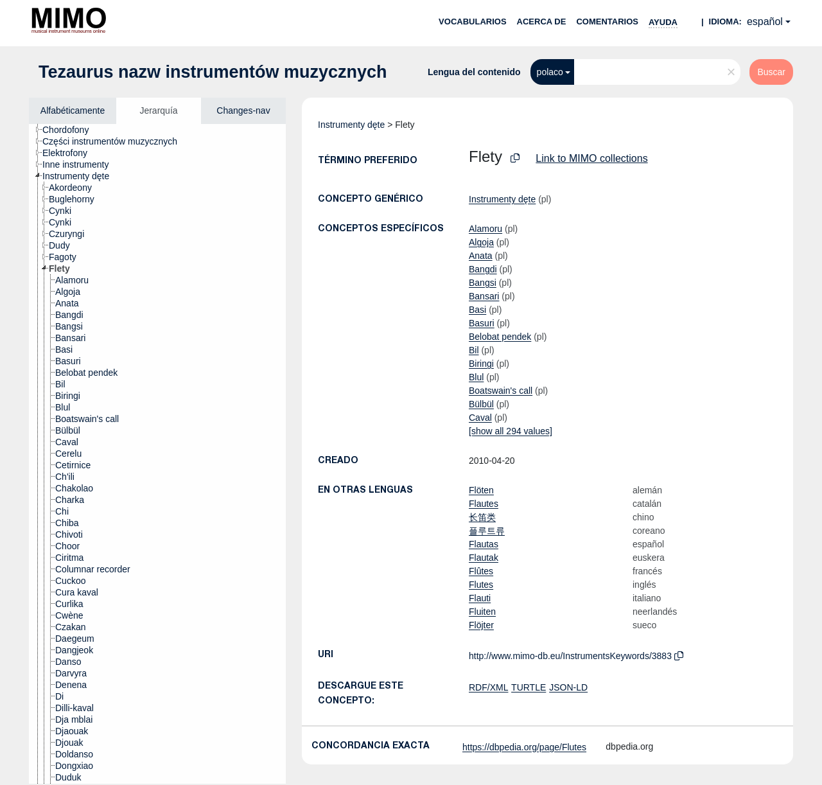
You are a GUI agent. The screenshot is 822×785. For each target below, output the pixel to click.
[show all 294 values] (510, 431)
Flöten (481, 490)
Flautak (483, 557)
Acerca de (541, 21)
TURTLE (528, 687)
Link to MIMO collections (591, 158)
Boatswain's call (500, 390)
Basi (477, 309)
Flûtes (481, 571)
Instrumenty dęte (351, 124)
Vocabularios (472, 21)
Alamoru (485, 229)
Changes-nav (243, 110)
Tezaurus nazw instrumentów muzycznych (213, 72)
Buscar (771, 72)
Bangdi (483, 269)
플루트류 (487, 530)
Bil (474, 350)
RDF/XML (488, 687)
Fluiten (482, 611)
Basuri (481, 323)
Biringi (481, 363)
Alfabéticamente (72, 110)
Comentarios (607, 21)
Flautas (483, 544)
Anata (481, 256)
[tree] (157, 454)
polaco (550, 72)
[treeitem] (71, 130)
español (765, 21)
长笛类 (482, 517)
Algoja (481, 242)
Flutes (481, 584)
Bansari (484, 296)
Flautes (483, 503)
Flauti (480, 598)
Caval (480, 417)
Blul (476, 377)
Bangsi (482, 283)
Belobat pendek (500, 336)
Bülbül (481, 404)
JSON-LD (568, 687)
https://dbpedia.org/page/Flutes (524, 747)
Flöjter (481, 625)
